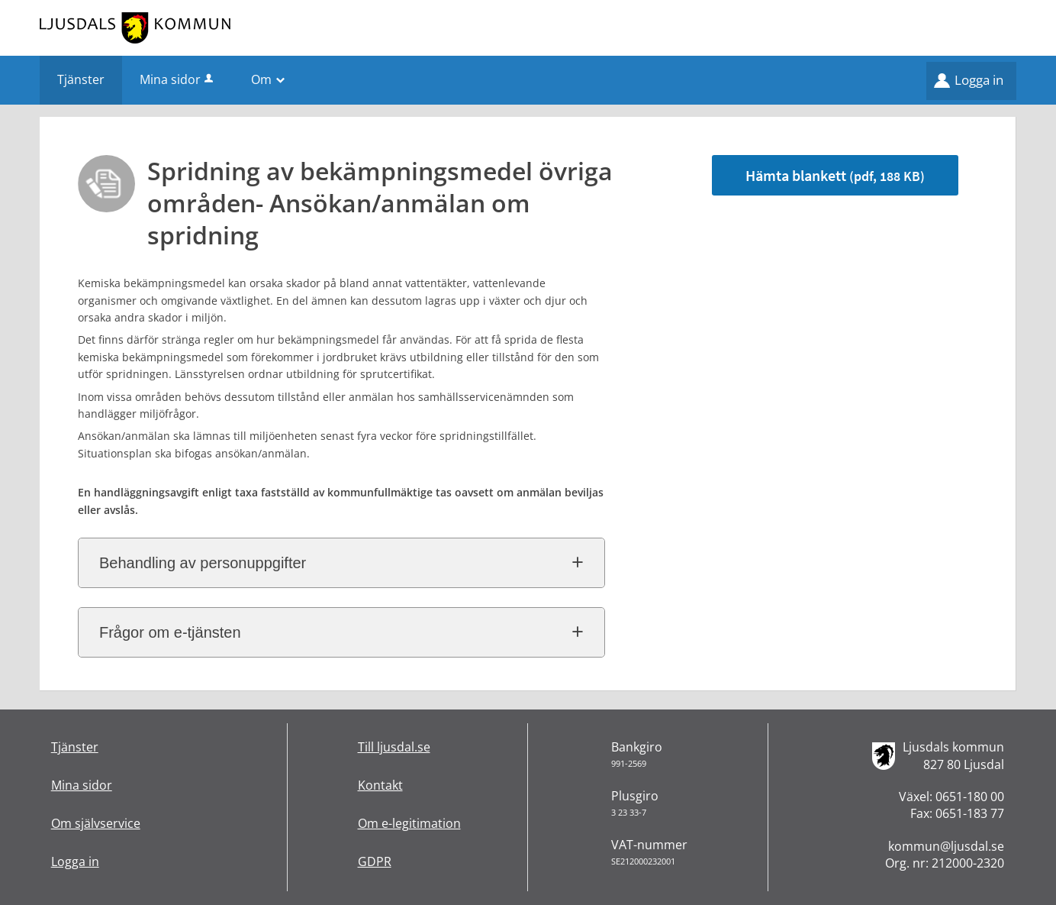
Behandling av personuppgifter (202, 562)
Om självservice (95, 823)
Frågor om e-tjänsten (170, 632)
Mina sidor (178, 79)
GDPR (374, 861)
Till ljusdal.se (394, 747)
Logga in (979, 80)
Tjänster (74, 747)
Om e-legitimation (409, 823)
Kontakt (380, 785)
